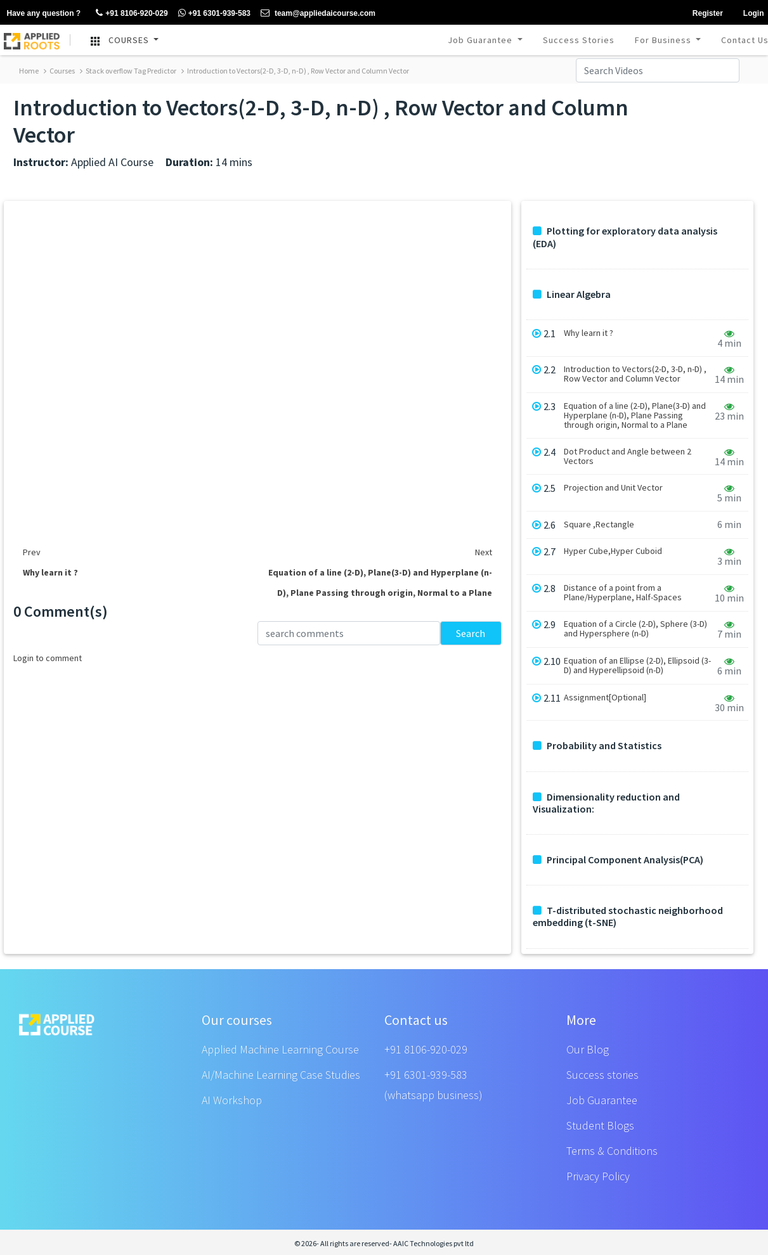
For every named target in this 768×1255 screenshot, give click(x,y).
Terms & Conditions (612, 1150)
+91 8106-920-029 (425, 1049)
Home (29, 70)
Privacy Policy (598, 1176)
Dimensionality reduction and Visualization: (606, 803)
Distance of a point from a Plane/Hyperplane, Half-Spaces (623, 592)
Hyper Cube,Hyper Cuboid (613, 551)
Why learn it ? (588, 333)
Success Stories (579, 40)
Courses (59, 70)
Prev (32, 552)
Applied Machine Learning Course (280, 1049)
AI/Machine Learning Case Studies (281, 1074)
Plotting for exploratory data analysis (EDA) (625, 237)
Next (483, 552)
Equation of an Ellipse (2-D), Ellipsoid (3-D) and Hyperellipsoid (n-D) (637, 665)
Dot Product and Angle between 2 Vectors (627, 456)
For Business (664, 40)
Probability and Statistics (597, 746)
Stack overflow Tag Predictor (128, 70)
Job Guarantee (481, 40)
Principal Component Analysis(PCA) (618, 860)
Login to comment (47, 658)
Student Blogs (600, 1125)
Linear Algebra (572, 294)
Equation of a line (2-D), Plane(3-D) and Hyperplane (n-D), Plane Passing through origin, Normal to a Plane (635, 415)
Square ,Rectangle (599, 524)
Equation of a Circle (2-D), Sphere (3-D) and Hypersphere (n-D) (635, 628)
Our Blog (587, 1049)
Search (470, 633)
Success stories (602, 1074)
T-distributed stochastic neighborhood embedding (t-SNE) (628, 916)
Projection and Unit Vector (613, 487)
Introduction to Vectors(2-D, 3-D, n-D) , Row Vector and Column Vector (295, 70)
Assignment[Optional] (605, 697)
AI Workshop (232, 1100)
